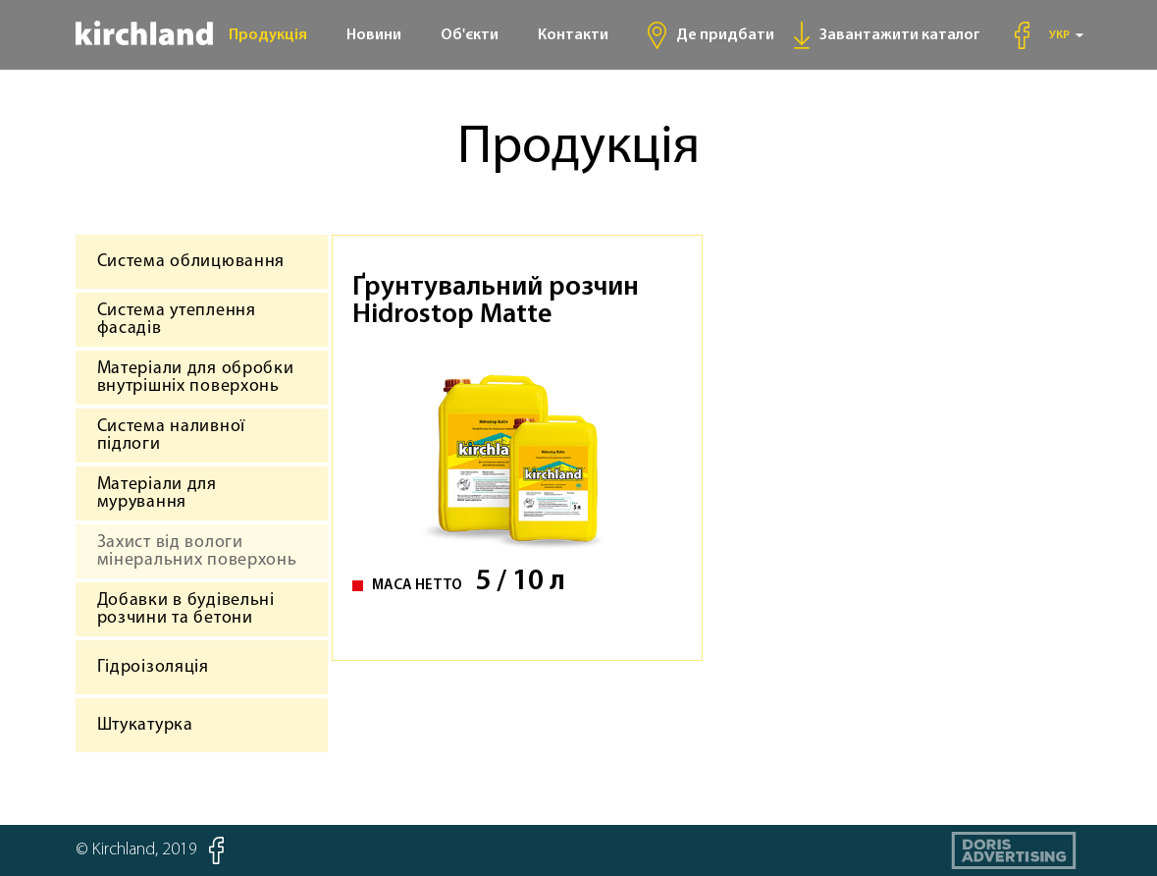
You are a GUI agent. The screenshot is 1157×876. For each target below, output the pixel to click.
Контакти (573, 35)
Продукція (268, 35)
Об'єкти (470, 35)
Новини (373, 35)
